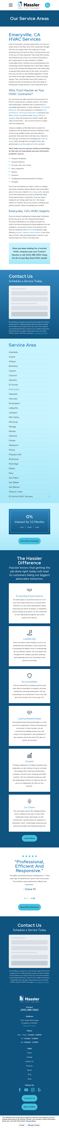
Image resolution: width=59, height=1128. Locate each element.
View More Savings (29, 541)
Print (37, 527)
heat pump (30, 230)
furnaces (19, 232)
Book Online (29, 1107)
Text (22, 527)
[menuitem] (29, 352)
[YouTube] (26, 1090)
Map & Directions (29, 1026)
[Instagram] (33, 1090)
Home (29, 1053)
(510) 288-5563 (29, 1009)
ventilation (34, 144)
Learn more (29, 838)
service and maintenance (28, 113)
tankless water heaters (31, 232)
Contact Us (29, 1061)
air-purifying (22, 144)
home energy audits (35, 192)
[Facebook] (20, 1090)
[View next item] (32, 898)
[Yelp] (39, 1090)
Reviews (29, 1066)
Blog (29, 1079)
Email (30, 527)
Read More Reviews (29, 907)
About (29, 1070)
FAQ (29, 1074)
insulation (16, 115)
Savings (29, 1057)
